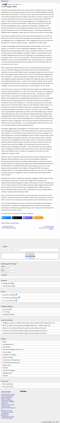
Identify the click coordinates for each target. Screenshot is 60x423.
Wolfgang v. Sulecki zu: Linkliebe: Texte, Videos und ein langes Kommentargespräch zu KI (29, 323)
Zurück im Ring (7, 309)
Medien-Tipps (7, 365)
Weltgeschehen (7, 373)
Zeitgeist (5, 375)
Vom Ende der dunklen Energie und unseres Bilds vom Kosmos (8, 396)
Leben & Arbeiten (8, 357)
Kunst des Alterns (8, 386)
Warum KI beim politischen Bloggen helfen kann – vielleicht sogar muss (8, 401)
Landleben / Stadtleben (10, 355)
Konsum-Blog (7, 352)
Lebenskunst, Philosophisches (12, 360)
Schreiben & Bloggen (9, 370)
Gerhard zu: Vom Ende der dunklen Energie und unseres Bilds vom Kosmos (25, 330)
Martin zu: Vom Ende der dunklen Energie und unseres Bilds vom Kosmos (24, 328)
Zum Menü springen (58, 2)
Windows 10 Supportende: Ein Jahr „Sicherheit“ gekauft (7, 416)
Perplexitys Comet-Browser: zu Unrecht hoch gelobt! (7, 412)
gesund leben (7, 347)
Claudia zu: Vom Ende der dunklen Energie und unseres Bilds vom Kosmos (25, 333)
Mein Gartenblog (8, 384)
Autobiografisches (8, 344)
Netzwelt (5, 368)
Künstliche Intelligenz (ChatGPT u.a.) (13, 349)
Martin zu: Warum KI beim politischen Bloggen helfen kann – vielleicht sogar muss (27, 325)
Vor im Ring (6, 312)
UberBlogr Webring (8, 314)
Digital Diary (4, 1)
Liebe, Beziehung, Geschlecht (11, 362)
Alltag (4, 341)
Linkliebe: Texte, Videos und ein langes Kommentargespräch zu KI (8, 407)
